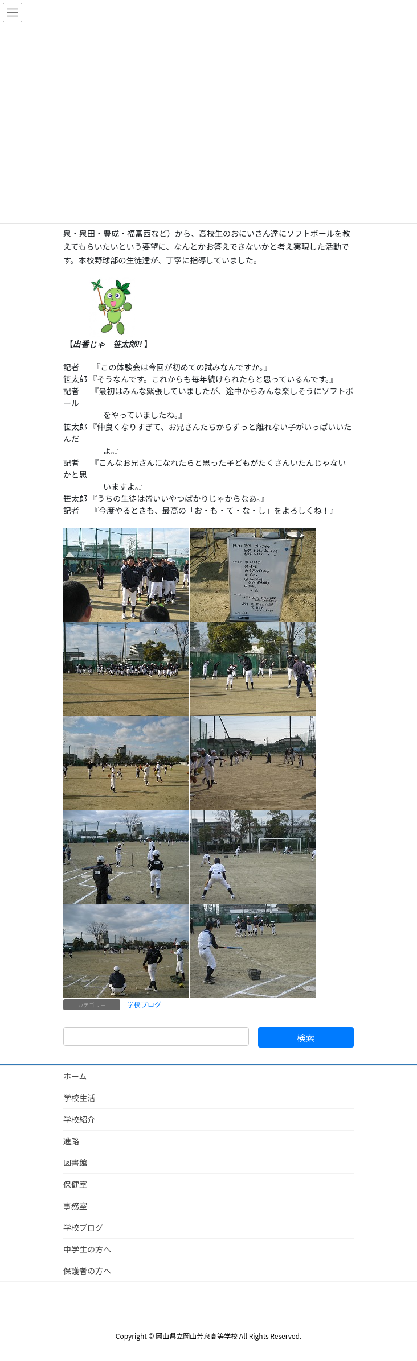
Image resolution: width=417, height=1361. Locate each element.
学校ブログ (144, 1004)
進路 (71, 1141)
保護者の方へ (87, 1270)
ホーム (75, 1076)
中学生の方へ (87, 1249)
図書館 (75, 1162)
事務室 (75, 1205)
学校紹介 (79, 1119)
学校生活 (79, 1097)
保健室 (75, 1184)
